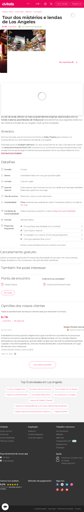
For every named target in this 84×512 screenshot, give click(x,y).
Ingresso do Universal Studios (17, 395)
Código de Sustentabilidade (64, 211)
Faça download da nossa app (14, 454)
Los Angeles (37, 12)
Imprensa (4, 434)
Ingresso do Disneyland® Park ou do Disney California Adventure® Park (41, 406)
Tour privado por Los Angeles (65, 395)
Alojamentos (61, 444)
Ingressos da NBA (60, 412)
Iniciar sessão (62, 4)
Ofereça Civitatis (7, 441)
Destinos (32, 431)
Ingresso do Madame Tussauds (41, 400)
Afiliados (59, 434)
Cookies (78, 509)
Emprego (60, 448)
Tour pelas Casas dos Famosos (40, 389)
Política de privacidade (65, 509)
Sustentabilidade (7, 438)
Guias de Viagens (35, 438)
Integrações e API (63, 441)
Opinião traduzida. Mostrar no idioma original (17, 349)
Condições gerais (40, 509)
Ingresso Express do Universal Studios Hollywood (32, 412)
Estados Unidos (7, 12)
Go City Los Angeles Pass (16, 389)
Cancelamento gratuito (32, 27)
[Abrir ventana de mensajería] (5, 506)
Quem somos (6, 431)
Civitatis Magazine (35, 434)
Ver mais (24, 205)
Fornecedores (62, 431)
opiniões (12, 27)
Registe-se (76, 4)
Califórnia (28, 12)
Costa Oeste (19, 12)
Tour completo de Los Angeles (66, 389)
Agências (60, 438)
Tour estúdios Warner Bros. (41, 395)
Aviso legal (51, 509)
